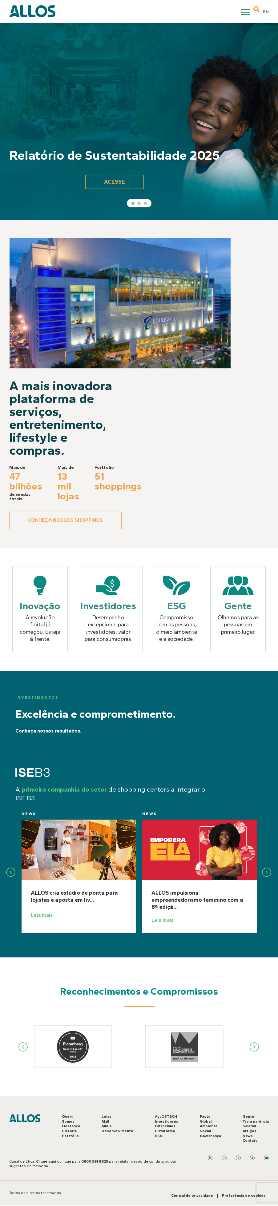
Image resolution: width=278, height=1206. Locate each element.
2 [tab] (139, 203)
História (69, 1131)
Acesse (114, 181)
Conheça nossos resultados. (35, 731)
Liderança (71, 1126)
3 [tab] (145, 203)
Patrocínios (165, 1126)
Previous (24, 872)
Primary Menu (246, 13)
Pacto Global (206, 1119)
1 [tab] (133, 203)
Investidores (166, 1121)
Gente (248, 1116)
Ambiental (209, 1126)
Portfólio (70, 1136)
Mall (105, 1121)
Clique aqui (46, 1161)
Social (205, 1131)
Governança (210, 1136)
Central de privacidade (192, 1195)
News (41, 827)
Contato (250, 1140)
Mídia (106, 1126)
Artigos (249, 1131)
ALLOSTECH (166, 1116)
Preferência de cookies (244, 1195)
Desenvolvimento (117, 1131)
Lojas (106, 1116)
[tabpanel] (139, 121)
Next (255, 1047)
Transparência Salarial (256, 1123)
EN (266, 11)
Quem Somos (68, 1119)
